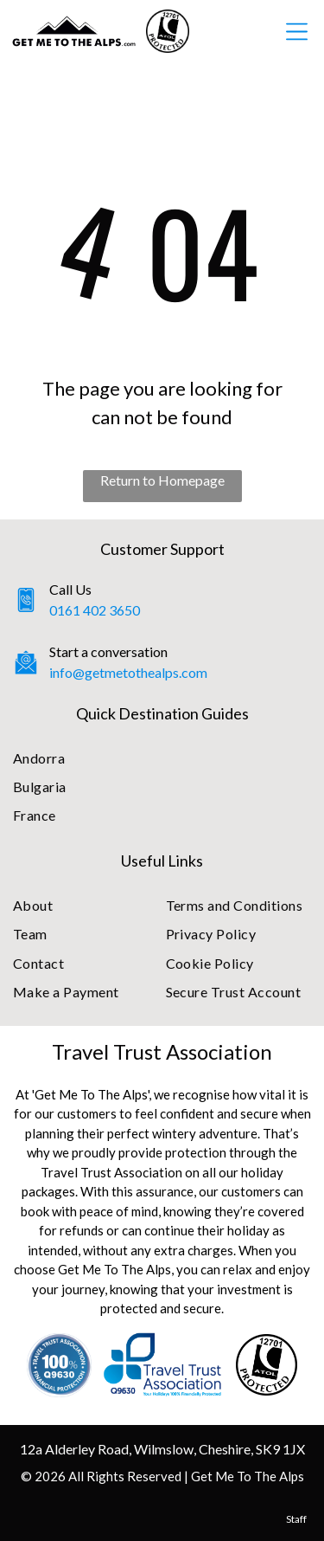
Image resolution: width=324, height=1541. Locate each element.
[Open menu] (297, 31)
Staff (296, 1518)
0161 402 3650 (94, 610)
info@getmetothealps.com (128, 672)
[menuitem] (162, 758)
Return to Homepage (162, 480)
